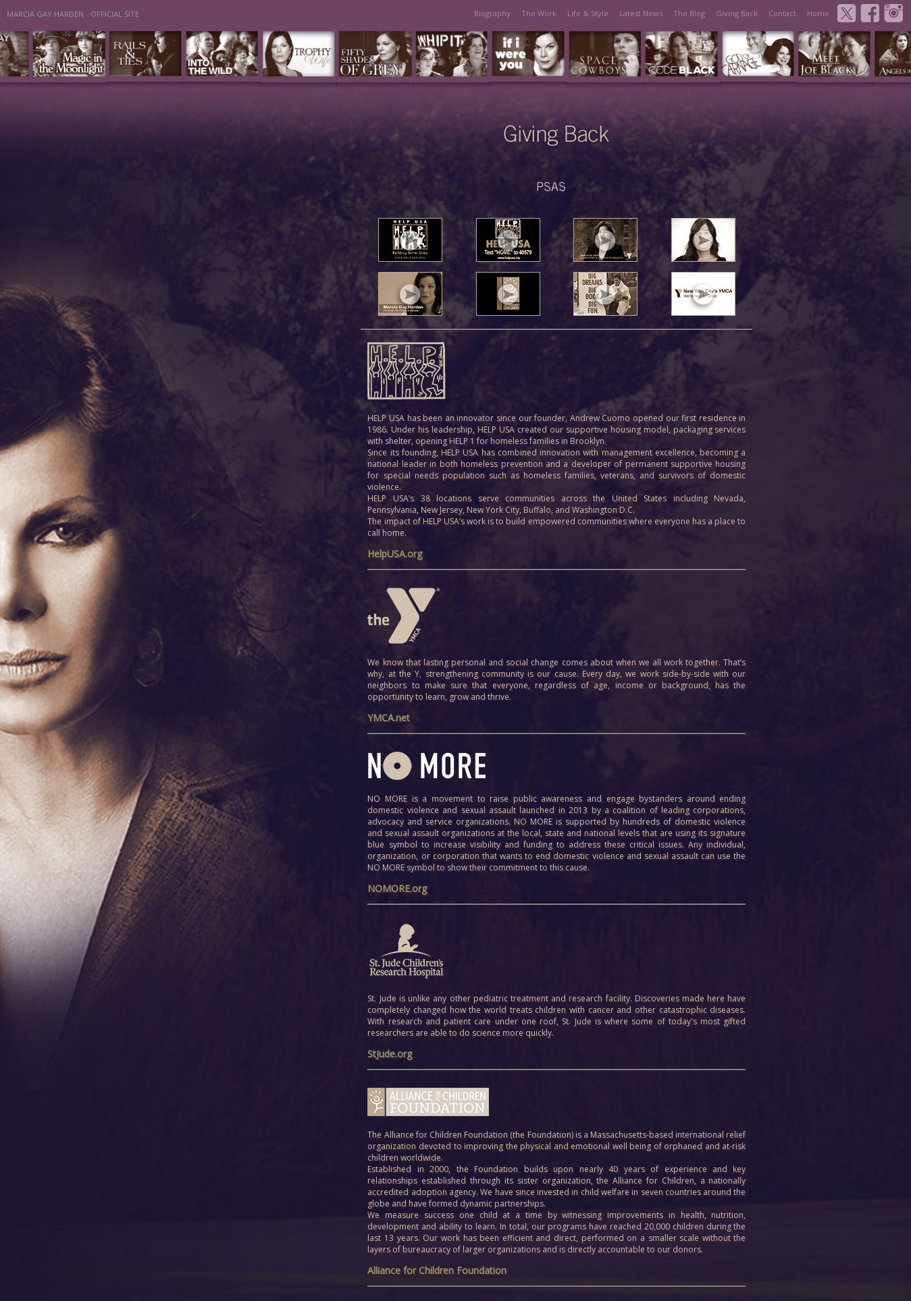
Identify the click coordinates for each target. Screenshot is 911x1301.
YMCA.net (388, 717)
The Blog (689, 13)
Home (818, 13)
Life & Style (587, 13)
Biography (492, 13)
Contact (782, 13)
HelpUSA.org (394, 553)
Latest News (640, 13)
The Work (538, 13)
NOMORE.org (397, 888)
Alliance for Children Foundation (436, 1270)
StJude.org (389, 1053)
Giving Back (737, 13)
